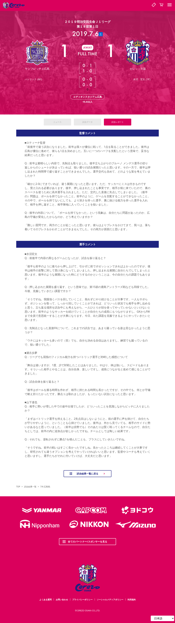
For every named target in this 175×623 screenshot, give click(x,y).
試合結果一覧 (30, 486)
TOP (18, 486)
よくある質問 (45, 599)
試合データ (87, 122)
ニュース (57, 122)
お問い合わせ (62, 599)
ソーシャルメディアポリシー (110, 599)
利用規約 (131, 599)
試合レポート (117, 122)
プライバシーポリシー (82, 599)
